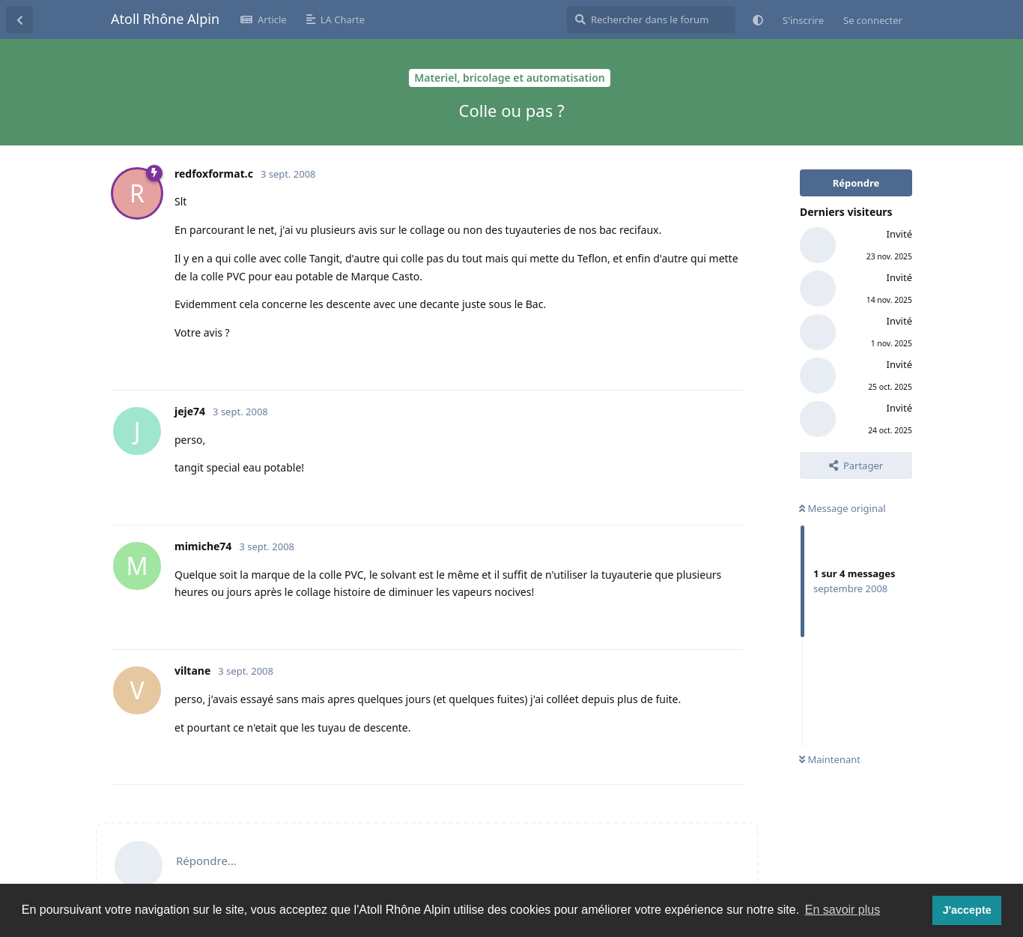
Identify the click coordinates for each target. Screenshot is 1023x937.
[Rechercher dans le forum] (651, 19)
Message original (842, 508)
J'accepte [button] (967, 910)
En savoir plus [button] (843, 909)
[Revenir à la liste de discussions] (19, 19)
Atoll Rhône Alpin (165, 19)
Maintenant (829, 759)
